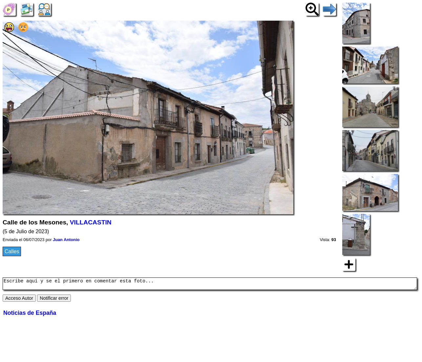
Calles (12, 251)
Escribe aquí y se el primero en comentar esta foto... (210, 284)
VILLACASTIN (91, 222)
